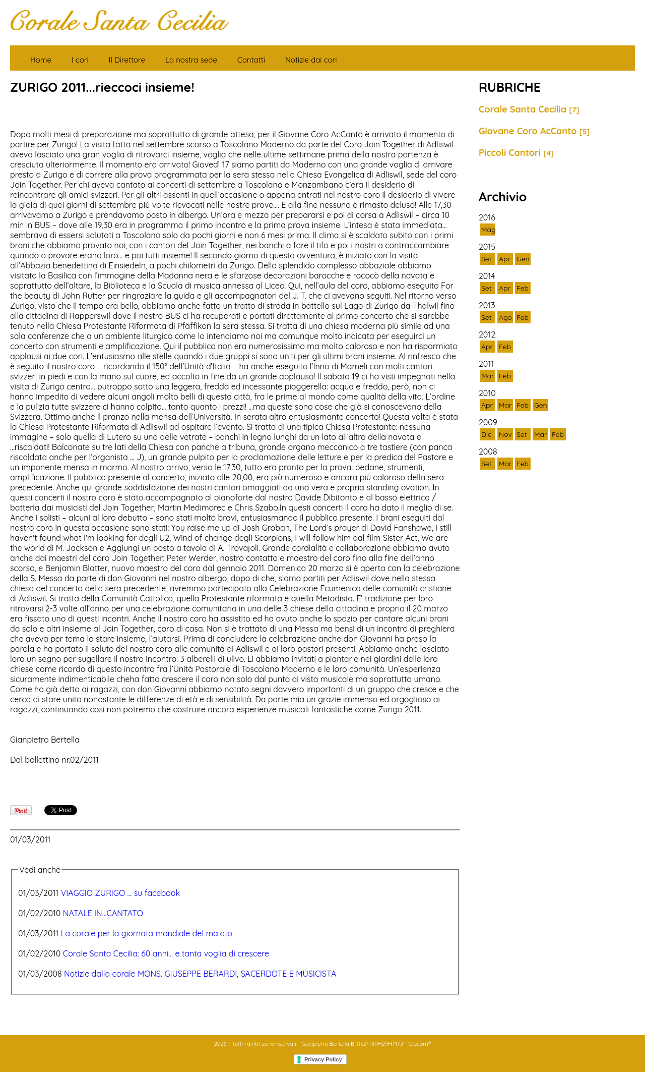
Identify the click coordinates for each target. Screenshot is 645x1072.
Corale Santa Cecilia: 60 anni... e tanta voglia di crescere (166, 953)
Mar (487, 375)
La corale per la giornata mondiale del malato (147, 933)
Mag (488, 229)
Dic (486, 434)
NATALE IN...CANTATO (103, 913)
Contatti (251, 60)
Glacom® (419, 1043)
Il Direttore (127, 60)
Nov (505, 434)
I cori (80, 60)
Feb (523, 288)
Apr (504, 258)
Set (486, 258)
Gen (523, 258)
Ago (505, 317)
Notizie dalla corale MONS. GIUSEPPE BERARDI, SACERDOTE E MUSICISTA (200, 974)
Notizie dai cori (311, 60)
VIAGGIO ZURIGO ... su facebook (120, 893)
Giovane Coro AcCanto (534, 131)
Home (40, 60)
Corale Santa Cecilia (529, 109)
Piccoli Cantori (516, 152)
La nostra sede (191, 60)
